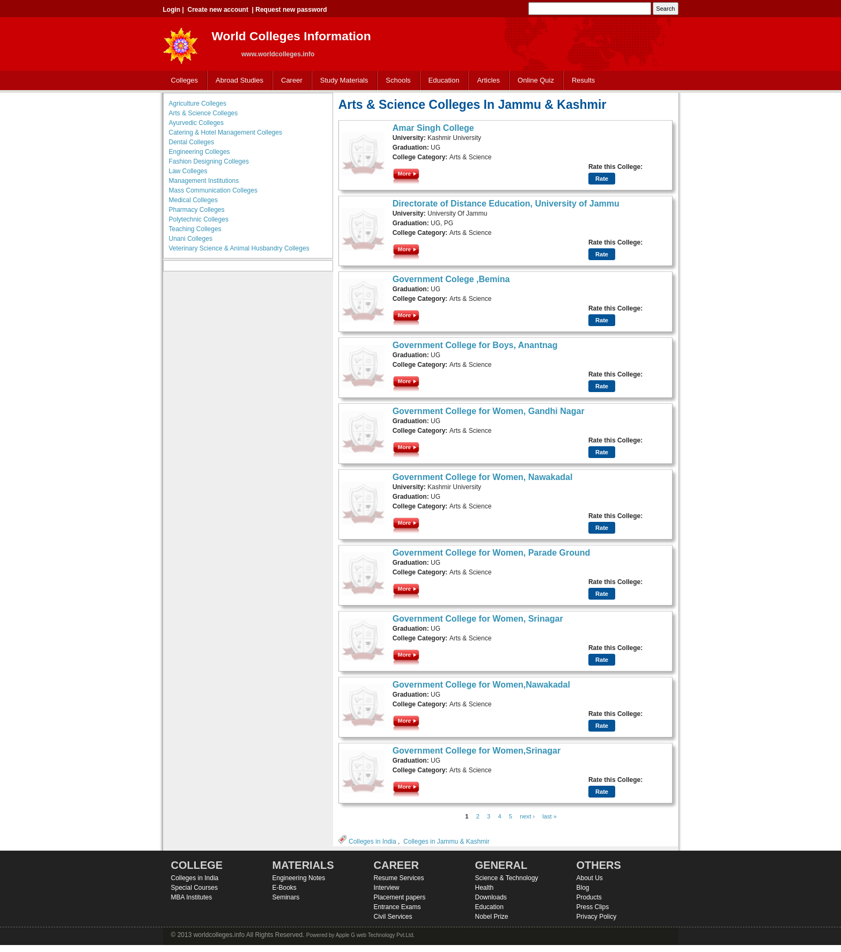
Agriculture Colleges (197, 103)
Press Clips (593, 907)
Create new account (218, 9)
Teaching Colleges (195, 229)
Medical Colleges (193, 200)
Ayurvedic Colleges (196, 123)
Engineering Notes (299, 878)
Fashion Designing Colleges (209, 161)
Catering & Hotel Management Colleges (225, 132)
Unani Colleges (190, 238)
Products (589, 897)
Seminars (286, 897)
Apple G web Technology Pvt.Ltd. (375, 935)
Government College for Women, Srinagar (478, 618)
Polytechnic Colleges (198, 219)
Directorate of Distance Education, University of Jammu (506, 203)
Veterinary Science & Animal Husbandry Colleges (239, 248)
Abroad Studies (237, 80)
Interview (387, 887)
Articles (488, 80)
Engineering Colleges (199, 152)
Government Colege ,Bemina (451, 279)
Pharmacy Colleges (197, 209)
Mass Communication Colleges (213, 190)
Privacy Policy (597, 916)
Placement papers (400, 897)
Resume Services (399, 878)
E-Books (284, 887)
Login (172, 9)
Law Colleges (188, 171)
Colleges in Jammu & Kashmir (446, 841)
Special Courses (194, 887)
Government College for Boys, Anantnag (475, 345)
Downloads (491, 897)
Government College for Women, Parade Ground (492, 552)
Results (583, 80)
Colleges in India (372, 841)
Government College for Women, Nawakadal (483, 477)
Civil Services (393, 916)
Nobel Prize (491, 916)
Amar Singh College (433, 127)
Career (289, 80)
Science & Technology (506, 878)
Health (484, 887)
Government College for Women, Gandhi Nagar (489, 411)
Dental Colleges (192, 142)
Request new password (291, 9)
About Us (590, 878)
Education (441, 80)
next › (527, 816)
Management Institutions (204, 181)
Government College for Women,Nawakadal (481, 684)
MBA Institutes (191, 897)
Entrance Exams (397, 907)
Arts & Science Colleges (203, 113)
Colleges (182, 80)
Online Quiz (536, 80)
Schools (396, 80)
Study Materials (342, 80)
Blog (583, 887)
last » (549, 816)
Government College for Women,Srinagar (477, 750)
